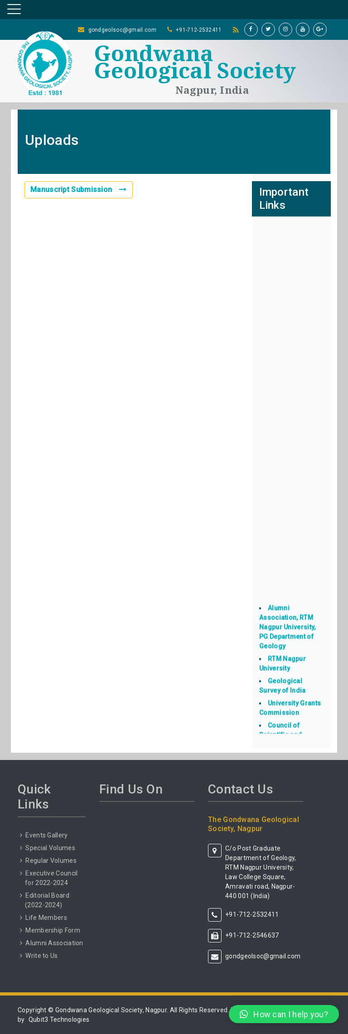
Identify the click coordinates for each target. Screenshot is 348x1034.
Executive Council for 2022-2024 (51, 878)
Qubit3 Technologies (59, 1019)
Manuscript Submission (78, 189)
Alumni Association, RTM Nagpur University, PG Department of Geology (287, 632)
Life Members (46, 917)
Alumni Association (54, 943)
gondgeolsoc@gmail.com (122, 30)
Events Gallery (46, 835)
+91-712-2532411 (199, 30)
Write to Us (41, 955)
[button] (284, 1014)
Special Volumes (50, 847)
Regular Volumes (51, 860)
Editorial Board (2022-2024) (47, 900)
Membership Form (52, 930)
